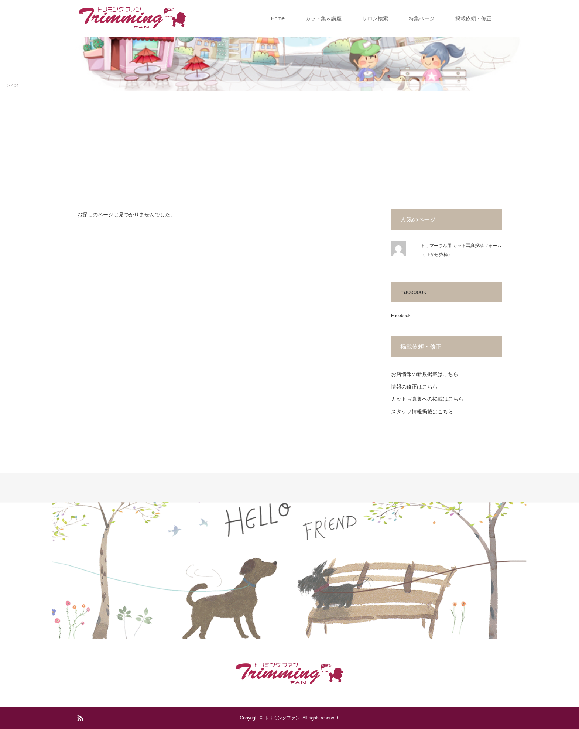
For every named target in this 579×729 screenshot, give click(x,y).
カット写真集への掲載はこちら (427, 399)
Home (278, 18)
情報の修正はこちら (414, 387)
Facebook (413, 292)
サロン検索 (375, 18)
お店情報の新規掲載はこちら (424, 374)
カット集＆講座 (323, 18)
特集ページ (422, 18)
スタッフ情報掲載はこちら (422, 411)
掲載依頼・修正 (473, 18)
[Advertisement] (289, 146)
